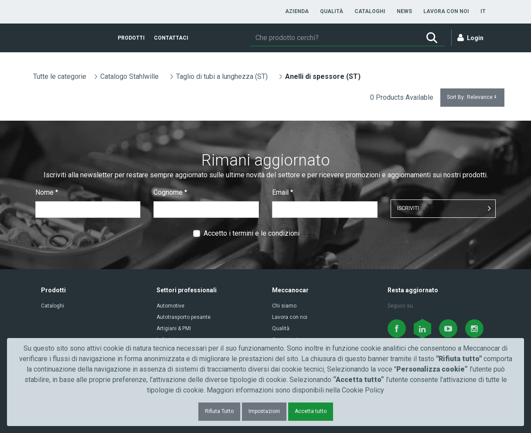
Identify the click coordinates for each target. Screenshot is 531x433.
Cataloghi (52, 306)
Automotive (170, 306)
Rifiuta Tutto (219, 411)
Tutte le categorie (59, 76)
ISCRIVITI (408, 208)
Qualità (280, 328)
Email (282, 192)
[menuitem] (296, 11)
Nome (46, 192)
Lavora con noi (289, 317)
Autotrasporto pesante (184, 317)
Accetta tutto (311, 411)
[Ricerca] (334, 38)
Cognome (170, 192)
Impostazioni (264, 411)
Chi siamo (284, 306)
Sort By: (472, 97)
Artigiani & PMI (174, 328)
